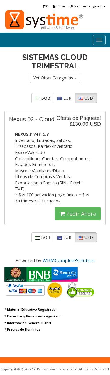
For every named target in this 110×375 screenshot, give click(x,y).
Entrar (59, 6)
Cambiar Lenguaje (88, 6)
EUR (64, 98)
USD (86, 98)
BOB (42, 98)
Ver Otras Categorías (55, 78)
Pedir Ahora (78, 213)
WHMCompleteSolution (68, 260)
